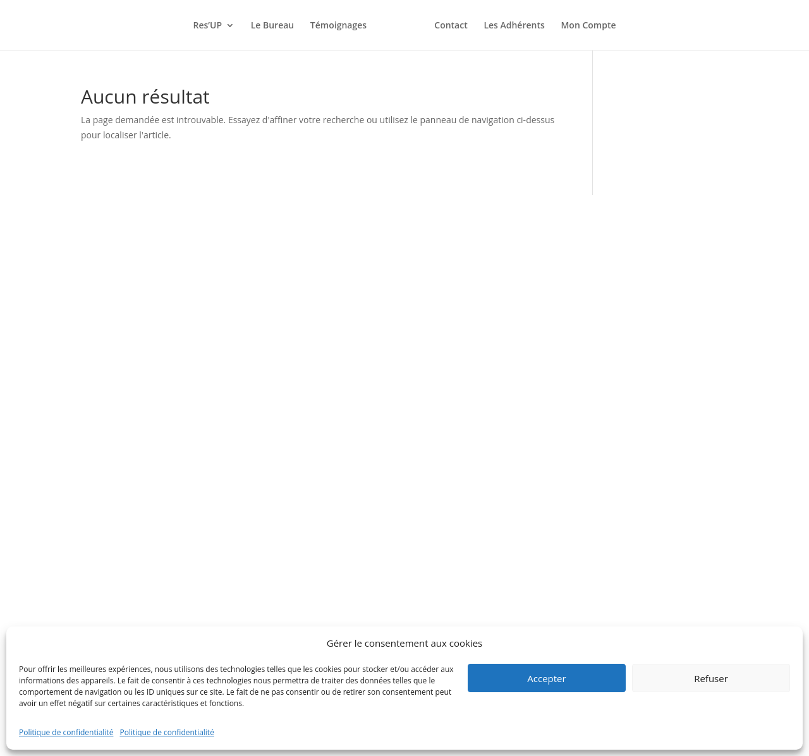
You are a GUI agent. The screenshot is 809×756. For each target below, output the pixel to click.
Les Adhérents (514, 26)
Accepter (546, 678)
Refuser (711, 678)
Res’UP (207, 26)
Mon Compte (588, 26)
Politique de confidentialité (66, 732)
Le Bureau (273, 26)
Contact (450, 26)
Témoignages (338, 26)
